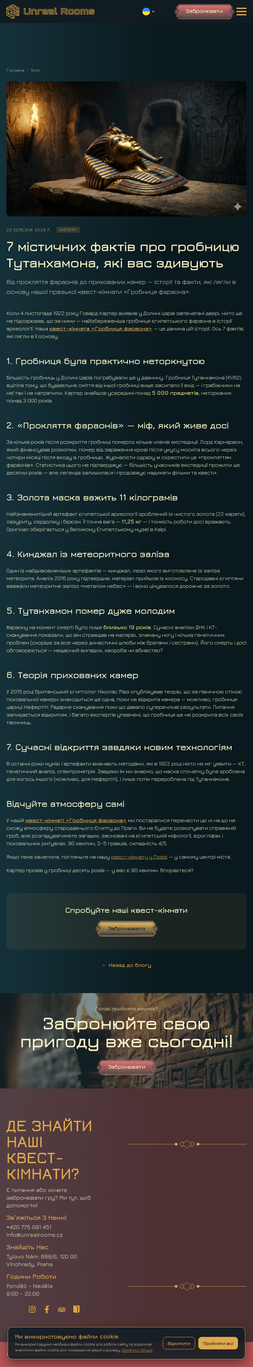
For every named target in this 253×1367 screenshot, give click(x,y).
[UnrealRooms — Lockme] (76, 1309)
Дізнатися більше (137, 1349)
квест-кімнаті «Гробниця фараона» (76, 820)
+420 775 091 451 (28, 1227)
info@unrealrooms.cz (34, 1234)
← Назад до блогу (126, 965)
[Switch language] (148, 11)
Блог (36, 70)
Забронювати (204, 11)
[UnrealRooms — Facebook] (47, 1309)
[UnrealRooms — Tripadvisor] (62, 1309)
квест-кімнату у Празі (139, 856)
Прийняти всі (218, 1343)
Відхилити (179, 1343)
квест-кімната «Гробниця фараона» (100, 328)
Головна (15, 70)
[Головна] (50, 11)
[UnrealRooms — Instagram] (32, 1309)
